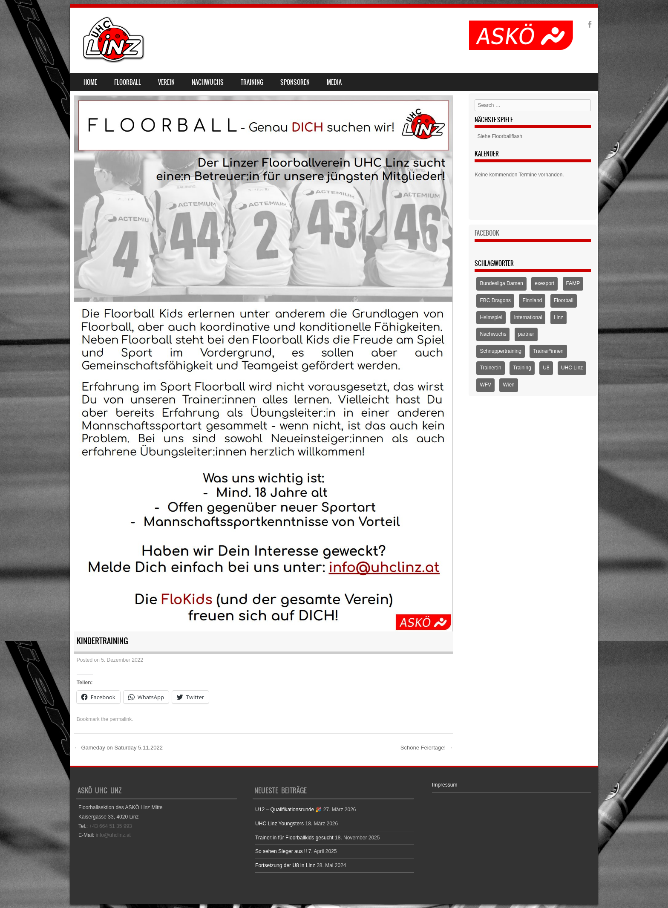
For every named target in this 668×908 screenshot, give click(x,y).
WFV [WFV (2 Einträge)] (485, 385)
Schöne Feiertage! (426, 747)
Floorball (127, 82)
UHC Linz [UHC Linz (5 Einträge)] (572, 368)
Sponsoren (295, 82)
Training (252, 82)
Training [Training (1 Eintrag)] (522, 368)
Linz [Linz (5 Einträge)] (558, 317)
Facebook (487, 233)
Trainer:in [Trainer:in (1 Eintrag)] (490, 368)
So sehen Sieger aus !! (281, 851)
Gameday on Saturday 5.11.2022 (118, 747)
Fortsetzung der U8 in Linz (285, 865)
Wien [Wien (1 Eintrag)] (508, 385)
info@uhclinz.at (113, 835)
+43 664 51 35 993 (110, 826)
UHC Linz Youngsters (279, 824)
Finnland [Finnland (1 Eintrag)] (532, 300)
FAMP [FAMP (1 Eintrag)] (573, 283)
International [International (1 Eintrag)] (528, 317)
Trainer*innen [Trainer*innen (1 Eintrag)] (548, 351)
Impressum (444, 785)
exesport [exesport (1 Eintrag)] (544, 283)
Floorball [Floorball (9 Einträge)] (563, 300)
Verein (166, 82)
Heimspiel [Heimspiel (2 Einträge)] (491, 317)
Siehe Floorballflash (499, 136)
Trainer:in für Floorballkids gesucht (294, 838)
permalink (120, 719)
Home (90, 82)
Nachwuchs (208, 82)
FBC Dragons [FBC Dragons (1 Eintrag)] (495, 300)
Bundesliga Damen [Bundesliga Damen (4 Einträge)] (501, 283)
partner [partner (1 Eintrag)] (526, 334)
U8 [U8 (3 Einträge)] (546, 368)
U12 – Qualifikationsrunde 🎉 (288, 810)
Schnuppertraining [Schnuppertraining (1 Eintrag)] (500, 351)
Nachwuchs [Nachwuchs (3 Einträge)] (493, 334)
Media (334, 82)
